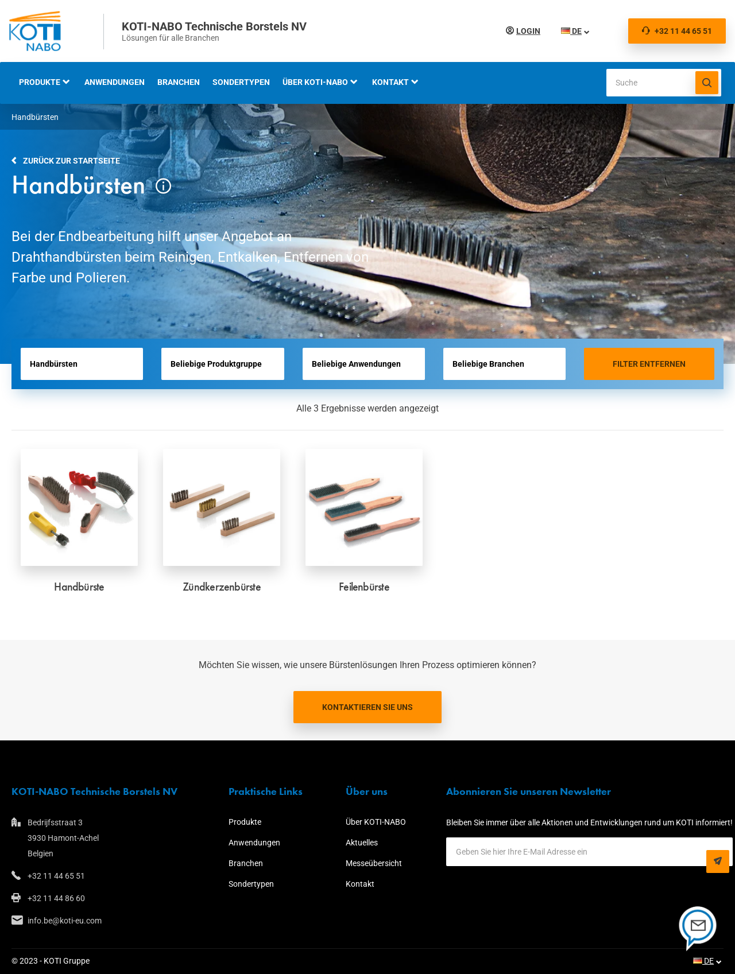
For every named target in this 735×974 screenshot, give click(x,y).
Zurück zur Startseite (71, 160)
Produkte (39, 82)
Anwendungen (114, 82)
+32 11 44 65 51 (677, 31)
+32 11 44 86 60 (56, 898)
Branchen (178, 82)
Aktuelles (362, 842)
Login (526, 31)
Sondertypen (241, 82)
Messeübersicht (374, 863)
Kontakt (390, 82)
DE (569, 31)
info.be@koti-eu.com (65, 920)
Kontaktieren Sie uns (367, 707)
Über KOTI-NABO (315, 82)
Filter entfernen (649, 363)
